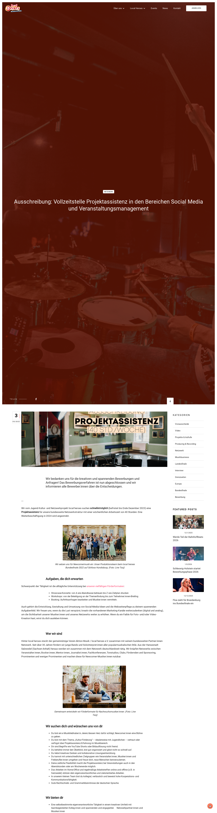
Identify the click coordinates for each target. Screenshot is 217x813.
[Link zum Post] (188, 522)
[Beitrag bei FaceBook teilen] (29, 399)
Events (154, 8)
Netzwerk (108, 191)
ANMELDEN (196, 8)
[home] (13, 8)
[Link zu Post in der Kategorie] (188, 424)
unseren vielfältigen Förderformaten (105, 586)
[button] (119, 8)
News (165, 8)
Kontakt (177, 8)
